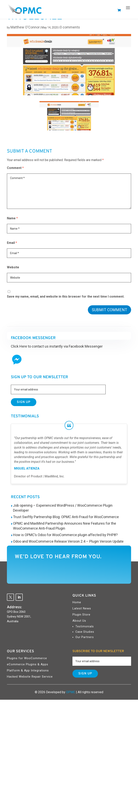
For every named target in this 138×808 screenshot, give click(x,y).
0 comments (70, 27)
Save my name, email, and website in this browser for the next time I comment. (65, 296)
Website (13, 267)
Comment (15, 168)
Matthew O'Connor (25, 27)
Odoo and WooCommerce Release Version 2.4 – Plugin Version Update (68, 541)
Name (12, 218)
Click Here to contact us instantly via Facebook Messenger (57, 346)
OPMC (70, 692)
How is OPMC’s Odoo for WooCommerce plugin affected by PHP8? (65, 535)
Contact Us (31, 571)
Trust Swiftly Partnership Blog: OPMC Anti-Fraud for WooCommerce (66, 517)
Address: (14, 607)
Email (12, 243)
